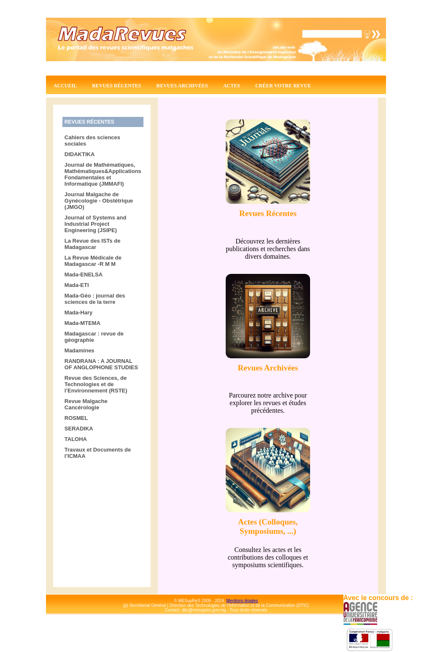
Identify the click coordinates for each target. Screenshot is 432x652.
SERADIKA (79, 428)
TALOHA (76, 439)
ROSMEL (76, 418)
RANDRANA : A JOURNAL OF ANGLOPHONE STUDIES (101, 364)
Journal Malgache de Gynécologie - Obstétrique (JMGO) (99, 200)
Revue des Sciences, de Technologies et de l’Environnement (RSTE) (96, 384)
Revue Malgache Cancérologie (86, 404)
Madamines (79, 350)
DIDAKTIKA (80, 154)
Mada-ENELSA (84, 274)
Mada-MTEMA (82, 323)
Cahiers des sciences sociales (92, 140)
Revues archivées (182, 86)
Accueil (65, 86)
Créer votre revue (283, 86)
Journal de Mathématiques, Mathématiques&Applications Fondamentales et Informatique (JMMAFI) (103, 174)
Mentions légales (242, 600)
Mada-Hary (78, 312)
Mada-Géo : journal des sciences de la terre (95, 298)
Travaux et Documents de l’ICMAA (98, 452)
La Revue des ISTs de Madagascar (93, 244)
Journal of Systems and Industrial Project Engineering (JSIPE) (96, 223)
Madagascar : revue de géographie (94, 336)
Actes (231, 86)
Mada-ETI (77, 285)
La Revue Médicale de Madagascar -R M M (93, 260)
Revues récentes (116, 86)
